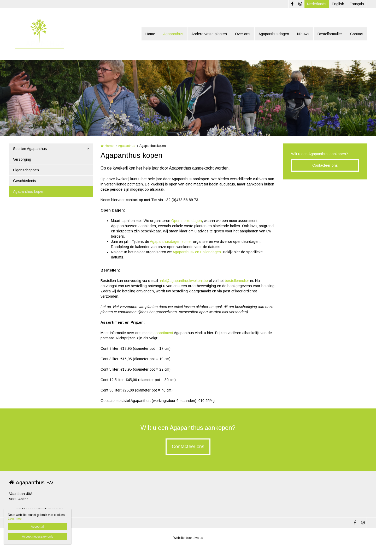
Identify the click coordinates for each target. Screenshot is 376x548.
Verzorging (22, 159)
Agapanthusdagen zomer (171, 241)
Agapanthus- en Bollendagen (197, 252)
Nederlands (316, 4)
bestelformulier (237, 281)
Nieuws (303, 34)
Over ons (242, 34)
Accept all (37, 526)
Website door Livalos (188, 538)
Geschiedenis (24, 181)
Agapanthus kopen (28, 191)
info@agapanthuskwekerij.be (184, 281)
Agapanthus (173, 34)
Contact (356, 34)
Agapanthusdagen (273, 34)
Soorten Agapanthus (30, 149)
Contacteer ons (325, 165)
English (338, 4)
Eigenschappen (26, 170)
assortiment (164, 333)
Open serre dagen (186, 221)
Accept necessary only (37, 536)
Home (150, 34)
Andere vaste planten (209, 34)
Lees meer (15, 518)
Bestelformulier (330, 34)
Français (357, 4)
